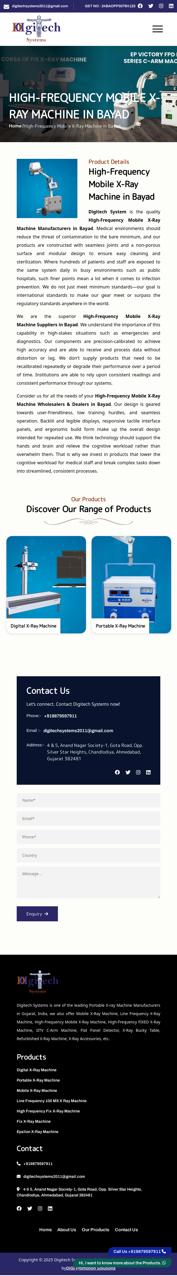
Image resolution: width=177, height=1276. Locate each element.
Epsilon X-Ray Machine (37, 1133)
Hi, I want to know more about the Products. (122, 1263)
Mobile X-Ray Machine (37, 1092)
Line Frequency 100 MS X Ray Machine (52, 1102)
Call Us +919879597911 (140, 1251)
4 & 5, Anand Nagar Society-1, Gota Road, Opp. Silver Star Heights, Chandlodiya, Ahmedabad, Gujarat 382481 (79, 1193)
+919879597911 (60, 717)
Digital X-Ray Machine (36, 1071)
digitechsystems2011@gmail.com (40, 6)
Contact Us (126, 1230)
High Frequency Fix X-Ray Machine (48, 1112)
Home (45, 1230)
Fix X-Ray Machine (34, 1122)
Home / (16, 126)
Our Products (95, 1230)
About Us (66, 1230)
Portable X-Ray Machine (38, 1081)
